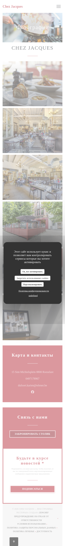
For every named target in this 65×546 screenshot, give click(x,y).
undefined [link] (33, 295)
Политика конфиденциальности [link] (34, 290)
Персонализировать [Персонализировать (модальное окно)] (32, 284)
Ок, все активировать (32, 271)
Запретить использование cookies (32, 278)
